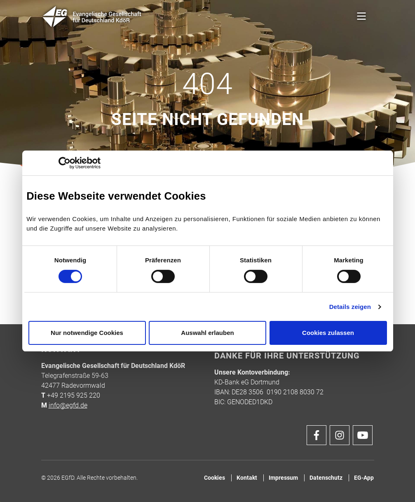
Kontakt (247, 477)
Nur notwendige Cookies (87, 332)
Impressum (283, 477)
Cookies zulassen (328, 332)
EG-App (364, 477)
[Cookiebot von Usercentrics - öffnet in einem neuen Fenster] (64, 163)
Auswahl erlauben (207, 332)
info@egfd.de (68, 405)
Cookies (214, 477)
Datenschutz (325, 477)
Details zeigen (350, 306)
